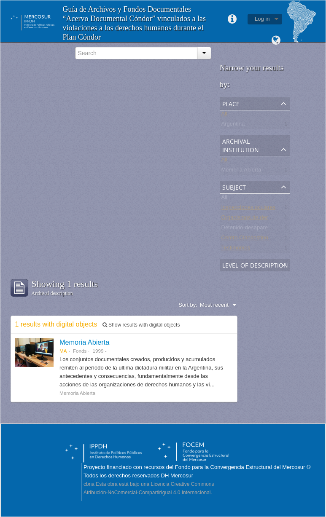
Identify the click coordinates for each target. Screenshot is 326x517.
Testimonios (236, 249)
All (224, 115)
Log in (262, 19)
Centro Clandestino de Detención (261, 239)
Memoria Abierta (241, 171)
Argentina (233, 125)
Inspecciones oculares (248, 209)
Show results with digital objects (141, 325)
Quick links (231, 19)
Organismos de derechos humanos (264, 219)
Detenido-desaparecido (249, 229)
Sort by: (187, 305)
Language (276, 40)
